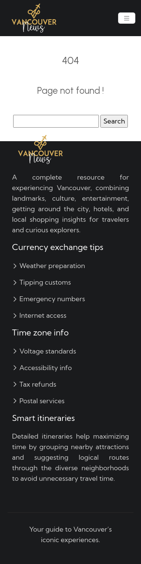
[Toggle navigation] (126, 18)
